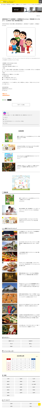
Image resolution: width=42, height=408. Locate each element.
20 (33, 365)
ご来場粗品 (22, 121)
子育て (11, 346)
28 (8, 369)
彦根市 (21, 384)
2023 (31, 403)
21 (8, 367)
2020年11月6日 (17, 121)
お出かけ (6, 119)
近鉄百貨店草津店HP (6, 95)
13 (33, 363)
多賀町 (8, 392)
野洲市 (34, 381)
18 (25, 365)
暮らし (30, 343)
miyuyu (6, 112)
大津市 (8, 378)
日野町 (21, 387)
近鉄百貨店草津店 (7, 121)
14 (8, 365)
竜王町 (34, 387)
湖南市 (8, 384)
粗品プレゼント (12, 121)
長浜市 (21, 392)
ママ (31, 346)
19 (29, 365)
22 (12, 367)
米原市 (34, 392)
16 (16, 365)
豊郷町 (21, 389)
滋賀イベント (11, 341)
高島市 (8, 395)
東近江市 (8, 387)
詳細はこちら (4, 93)
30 (16, 369)
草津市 (21, 378)
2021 (31, 406)
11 (25, 363)
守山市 (34, 378)
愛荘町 (8, 389)
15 (12, 365)
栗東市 (8, 381)
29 (12, 369)
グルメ (11, 343)
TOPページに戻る (21, 104)
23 (16, 367)
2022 (11, 406)
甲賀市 (21, 381)
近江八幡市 (34, 384)
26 (29, 367)
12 (29, 363)
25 (25, 367)
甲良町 (34, 389)
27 (33, 367)
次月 (36, 356)
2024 (11, 403)
